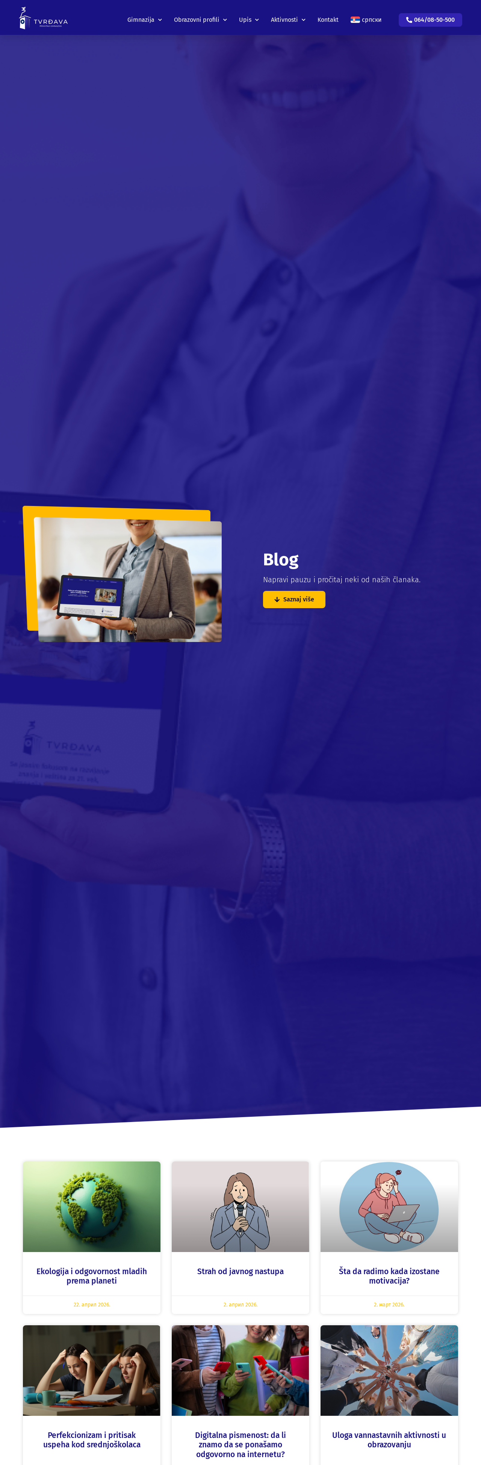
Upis (249, 15)
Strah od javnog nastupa (240, 1271)
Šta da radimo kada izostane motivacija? (389, 1276)
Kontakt (328, 14)
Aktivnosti (288, 15)
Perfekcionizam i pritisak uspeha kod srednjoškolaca (92, 1440)
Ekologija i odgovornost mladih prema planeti (91, 1276)
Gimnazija (144, 15)
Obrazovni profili (200, 15)
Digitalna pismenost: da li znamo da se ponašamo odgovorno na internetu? (240, 1444)
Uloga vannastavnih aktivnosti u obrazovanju (389, 1440)
